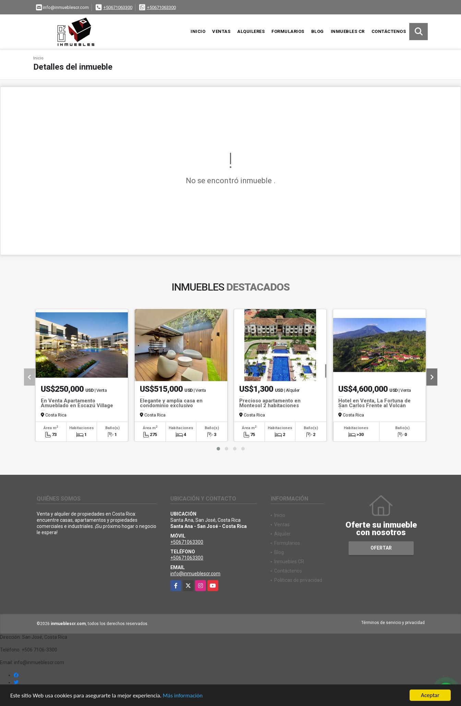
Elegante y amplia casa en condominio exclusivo (171, 403)
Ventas (221, 31)
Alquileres (251, 31)
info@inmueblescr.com (195, 573)
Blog (317, 31)
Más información (183, 695)
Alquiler (282, 534)
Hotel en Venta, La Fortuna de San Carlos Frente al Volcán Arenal (374, 405)
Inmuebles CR (348, 31)
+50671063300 (118, 7)
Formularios (287, 31)
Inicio (198, 31)
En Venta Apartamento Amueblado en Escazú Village (77, 403)
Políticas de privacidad (298, 580)
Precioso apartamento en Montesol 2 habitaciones (270, 403)
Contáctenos (389, 31)
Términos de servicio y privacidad (393, 622)
